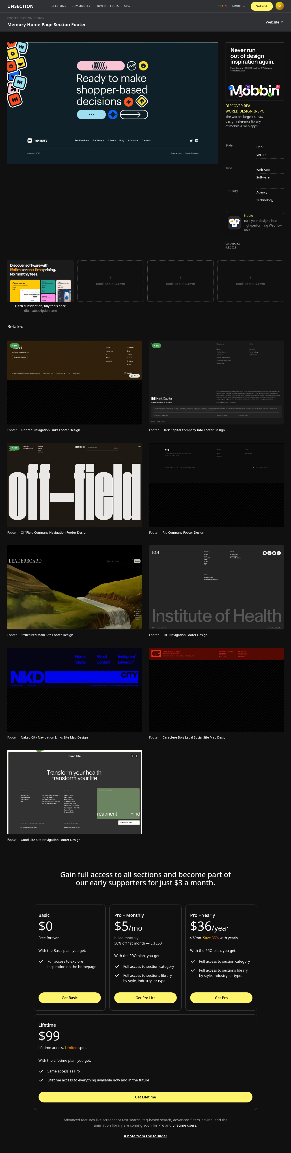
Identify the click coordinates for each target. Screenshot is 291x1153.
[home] (20, 6)
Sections (59, 6)
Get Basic (70, 997)
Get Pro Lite (145, 997)
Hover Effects (107, 6)
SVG (127, 6)
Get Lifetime (145, 1097)
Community (81, 6)
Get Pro (221, 997)
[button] (239, 6)
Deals (222, 6)
